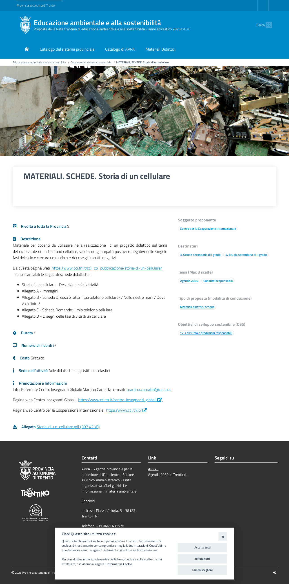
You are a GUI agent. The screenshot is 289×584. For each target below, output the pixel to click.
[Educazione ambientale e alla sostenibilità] (25, 25)
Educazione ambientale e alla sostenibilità (97, 23)
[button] (266, 25)
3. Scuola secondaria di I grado (200, 254)
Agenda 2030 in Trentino (168, 474)
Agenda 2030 (189, 280)
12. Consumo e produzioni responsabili (206, 332)
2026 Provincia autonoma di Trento (35, 573)
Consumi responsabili (218, 280)
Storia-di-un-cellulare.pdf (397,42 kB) (68, 427)
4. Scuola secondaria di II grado (246, 254)
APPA (153, 469)
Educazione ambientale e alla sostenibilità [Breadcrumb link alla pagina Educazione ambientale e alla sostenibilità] (40, 62)
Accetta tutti (202, 547)
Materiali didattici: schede (197, 306)
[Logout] (274, 573)
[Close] (222, 536)
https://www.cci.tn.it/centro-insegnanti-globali (120, 400)
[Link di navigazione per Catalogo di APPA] (120, 49)
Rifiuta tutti (202, 558)
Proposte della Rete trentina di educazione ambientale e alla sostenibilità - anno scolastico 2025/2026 (112, 29)
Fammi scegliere (202, 570)
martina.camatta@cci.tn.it (149, 389)
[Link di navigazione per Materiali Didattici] (160, 49)
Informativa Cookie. (120, 564)
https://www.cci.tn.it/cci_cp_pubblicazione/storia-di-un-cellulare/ (107, 268)
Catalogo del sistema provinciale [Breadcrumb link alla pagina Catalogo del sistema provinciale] (91, 62)
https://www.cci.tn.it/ (126, 410)
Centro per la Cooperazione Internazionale (208, 228)
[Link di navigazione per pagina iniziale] (26, 49)
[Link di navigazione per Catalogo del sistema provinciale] (67, 49)
